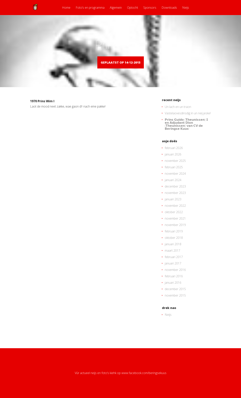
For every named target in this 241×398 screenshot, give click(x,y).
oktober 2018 (174, 243)
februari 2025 (174, 173)
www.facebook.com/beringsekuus (143, 378)
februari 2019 (174, 237)
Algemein (116, 8)
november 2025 (175, 166)
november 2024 (175, 179)
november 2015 (175, 301)
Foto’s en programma (90, 8)
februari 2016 (174, 282)
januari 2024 (173, 185)
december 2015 (175, 294)
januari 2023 (173, 205)
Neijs (185, 8)
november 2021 (175, 224)
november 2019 (175, 230)
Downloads (169, 8)
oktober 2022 (174, 217)
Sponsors (149, 8)
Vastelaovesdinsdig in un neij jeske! (188, 119)
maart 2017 (172, 256)
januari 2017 (173, 269)
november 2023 (175, 198)
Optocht (132, 8)
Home (66, 8)
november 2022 (175, 211)
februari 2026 (174, 153)
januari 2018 (173, 249)
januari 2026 (173, 160)
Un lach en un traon (178, 112)
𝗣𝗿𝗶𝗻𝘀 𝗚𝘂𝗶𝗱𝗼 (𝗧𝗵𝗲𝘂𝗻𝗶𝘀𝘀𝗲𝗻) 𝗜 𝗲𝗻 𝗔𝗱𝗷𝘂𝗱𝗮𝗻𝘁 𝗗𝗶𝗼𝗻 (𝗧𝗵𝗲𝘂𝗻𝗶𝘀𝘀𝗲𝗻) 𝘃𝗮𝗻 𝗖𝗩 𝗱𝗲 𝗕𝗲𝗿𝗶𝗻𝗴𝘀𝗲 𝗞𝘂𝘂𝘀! (186, 129)
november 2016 (175, 275)
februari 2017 (174, 262)
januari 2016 (173, 288)
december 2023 (175, 192)
